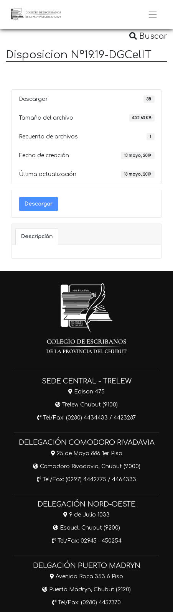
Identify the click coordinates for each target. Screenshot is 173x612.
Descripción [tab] (37, 236)
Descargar (39, 204)
